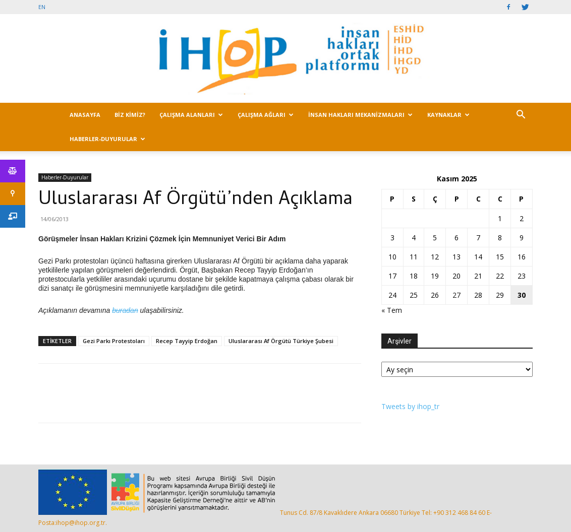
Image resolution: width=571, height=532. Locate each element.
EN (41, 7)
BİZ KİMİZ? (130, 114)
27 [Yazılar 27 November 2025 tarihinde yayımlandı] (456, 295)
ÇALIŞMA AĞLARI (266, 114)
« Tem (391, 310)
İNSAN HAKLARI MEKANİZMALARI (360, 114)
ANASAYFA (85, 114)
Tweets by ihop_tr (410, 406)
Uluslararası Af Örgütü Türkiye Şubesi (281, 341)
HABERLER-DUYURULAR (107, 139)
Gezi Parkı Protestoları (114, 341)
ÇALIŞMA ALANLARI (191, 114)
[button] (520, 115)
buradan (125, 310)
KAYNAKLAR (448, 114)
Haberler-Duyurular (64, 177)
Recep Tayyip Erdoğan (186, 341)
